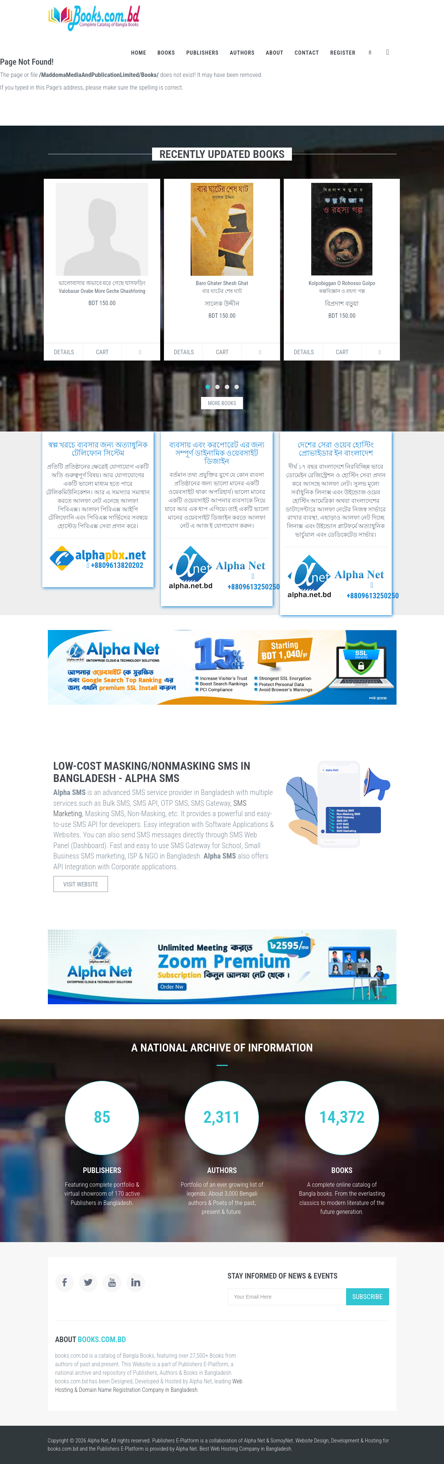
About (274, 52)
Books (166, 52)
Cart (102, 352)
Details (64, 352)
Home (138, 52)
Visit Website (80, 884)
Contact (307, 52)
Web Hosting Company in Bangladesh (250, 1448)
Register (342, 52)
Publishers (202, 52)
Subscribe (367, 1296)
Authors (242, 52)
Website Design (312, 1440)
